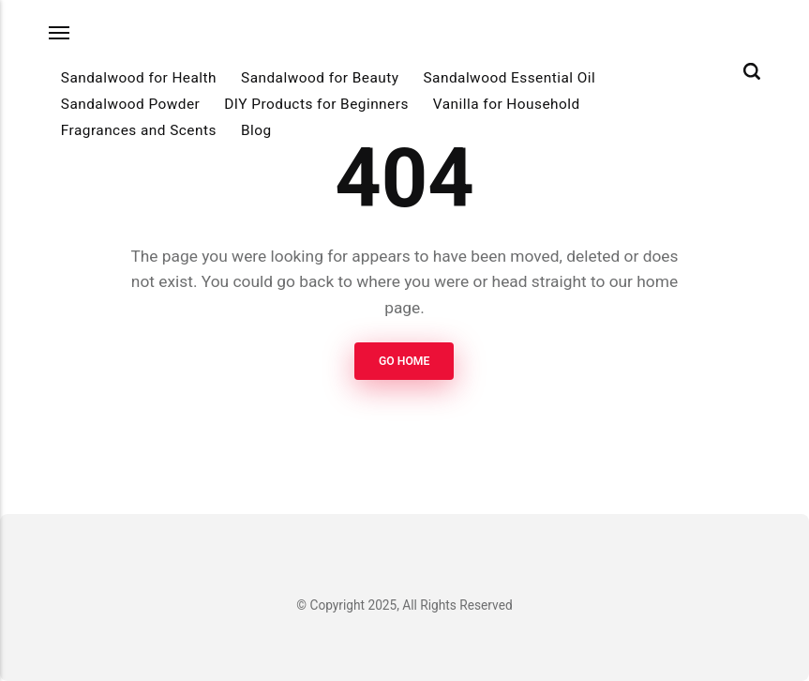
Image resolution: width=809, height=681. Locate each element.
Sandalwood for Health (139, 77)
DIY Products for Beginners (316, 104)
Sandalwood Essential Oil (509, 77)
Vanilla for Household (506, 104)
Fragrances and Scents (139, 130)
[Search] (751, 71)
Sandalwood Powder (130, 104)
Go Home (404, 361)
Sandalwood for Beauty (319, 77)
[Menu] (60, 32)
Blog (256, 130)
